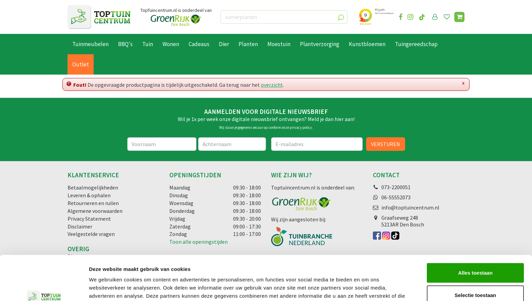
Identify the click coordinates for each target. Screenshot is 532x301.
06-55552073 (396, 197)
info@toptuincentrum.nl (410, 207)
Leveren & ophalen (89, 195)
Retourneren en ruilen (93, 203)
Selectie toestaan (475, 257)
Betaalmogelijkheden (93, 187)
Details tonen (366, 287)
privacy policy (301, 127)
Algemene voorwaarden (95, 210)
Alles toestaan (475, 234)
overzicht (272, 84)
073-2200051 (396, 187)
